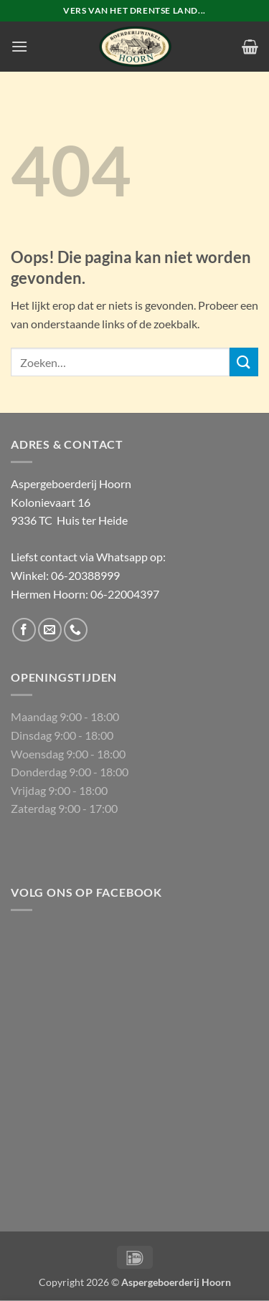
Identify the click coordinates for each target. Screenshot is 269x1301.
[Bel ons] (76, 630)
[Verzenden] (244, 362)
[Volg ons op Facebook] (24, 630)
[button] (19, 46)
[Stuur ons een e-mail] (50, 630)
